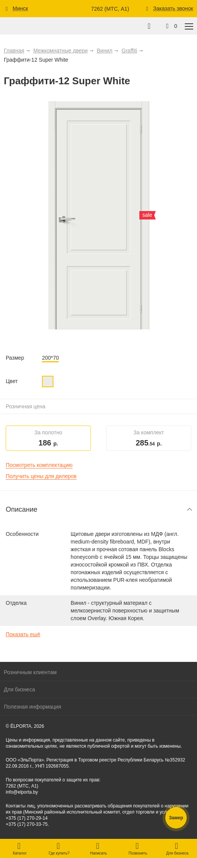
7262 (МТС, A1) (110, 9)
